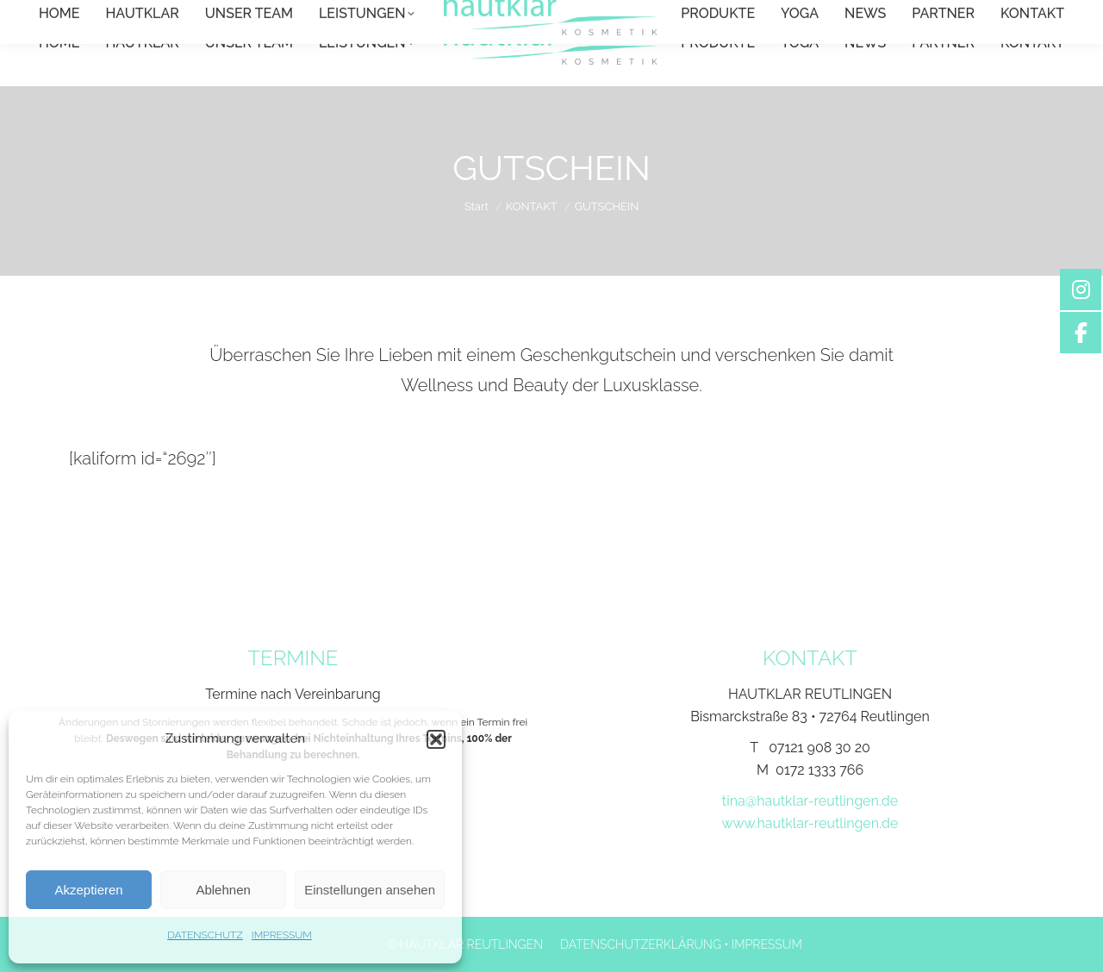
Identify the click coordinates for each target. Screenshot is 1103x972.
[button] (436, 739)
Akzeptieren (88, 889)
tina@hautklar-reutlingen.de (810, 801)
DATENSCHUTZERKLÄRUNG (640, 944)
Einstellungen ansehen (369, 889)
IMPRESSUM (282, 935)
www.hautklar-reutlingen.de (810, 823)
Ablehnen (223, 889)
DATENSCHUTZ (205, 935)
